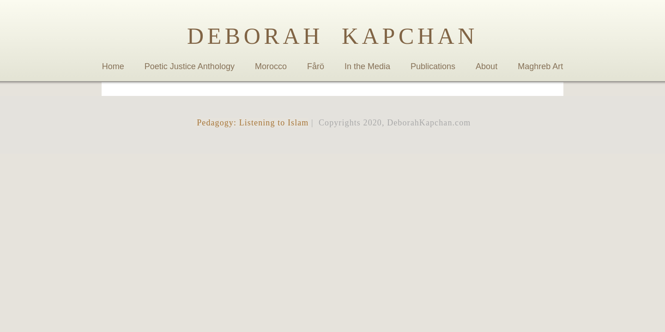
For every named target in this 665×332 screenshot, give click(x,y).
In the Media (367, 66)
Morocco (271, 66)
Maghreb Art (540, 66)
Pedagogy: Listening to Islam (251, 122)
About (486, 66)
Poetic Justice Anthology (190, 66)
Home (113, 66)
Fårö (315, 66)
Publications (433, 66)
